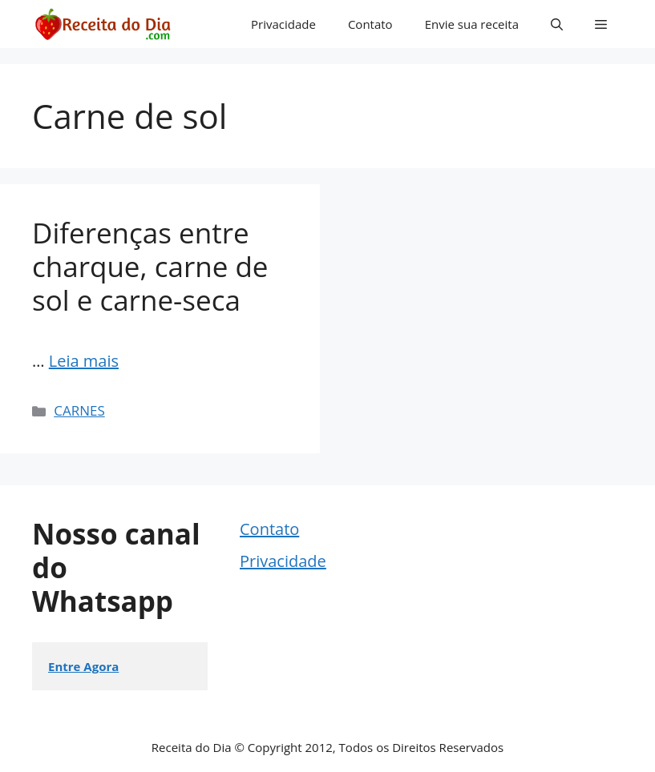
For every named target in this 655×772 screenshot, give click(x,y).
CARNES (79, 410)
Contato (370, 24)
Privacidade (283, 24)
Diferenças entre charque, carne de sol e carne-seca (150, 266)
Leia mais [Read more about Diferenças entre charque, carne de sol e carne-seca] (84, 361)
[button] (557, 24)
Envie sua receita (472, 24)
